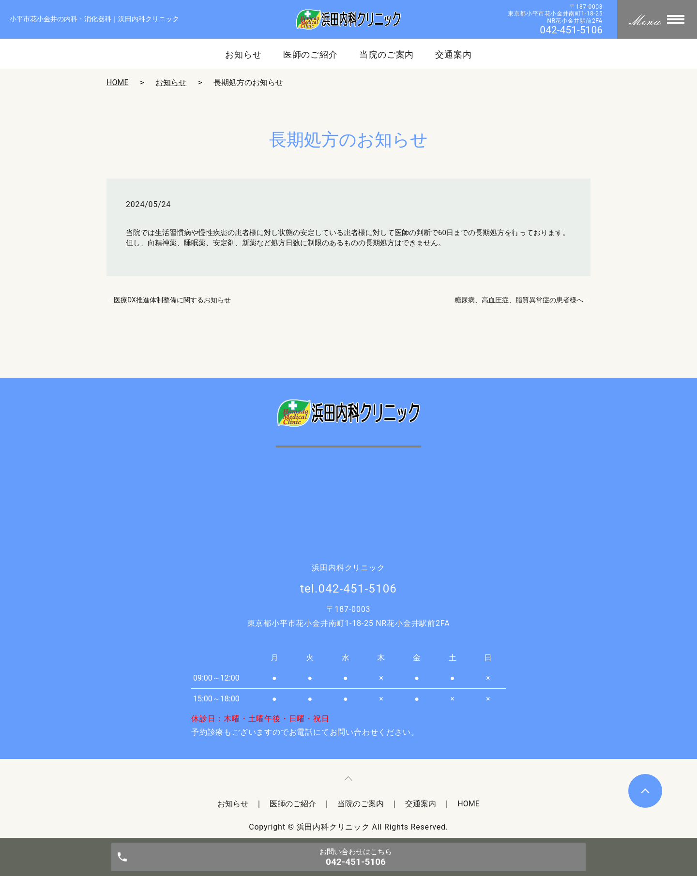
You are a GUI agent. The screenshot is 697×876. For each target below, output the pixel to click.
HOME (117, 82)
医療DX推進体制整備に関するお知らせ (172, 300)
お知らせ (243, 54)
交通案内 (453, 54)
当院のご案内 (386, 54)
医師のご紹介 (310, 54)
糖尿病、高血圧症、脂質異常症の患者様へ (519, 300)
